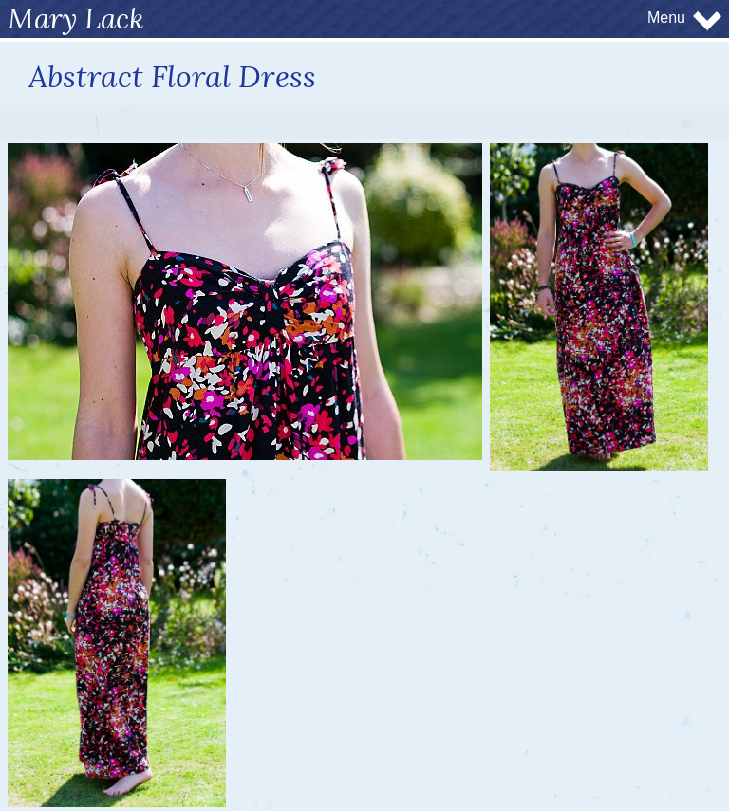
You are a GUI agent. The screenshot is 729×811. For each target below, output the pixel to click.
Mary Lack (76, 18)
